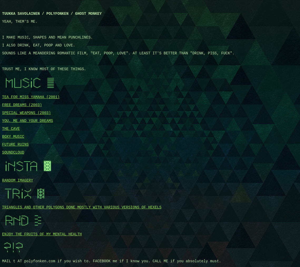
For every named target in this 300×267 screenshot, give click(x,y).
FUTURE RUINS (15, 144)
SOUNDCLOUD (13, 152)
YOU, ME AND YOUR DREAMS (27, 121)
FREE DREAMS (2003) (22, 105)
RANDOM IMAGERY (17, 180)
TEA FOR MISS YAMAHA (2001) (31, 97)
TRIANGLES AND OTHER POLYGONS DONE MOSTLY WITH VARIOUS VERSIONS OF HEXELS (81, 207)
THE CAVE (11, 129)
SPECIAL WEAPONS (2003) (26, 113)
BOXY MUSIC (13, 137)
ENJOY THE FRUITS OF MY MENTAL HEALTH (42, 234)
